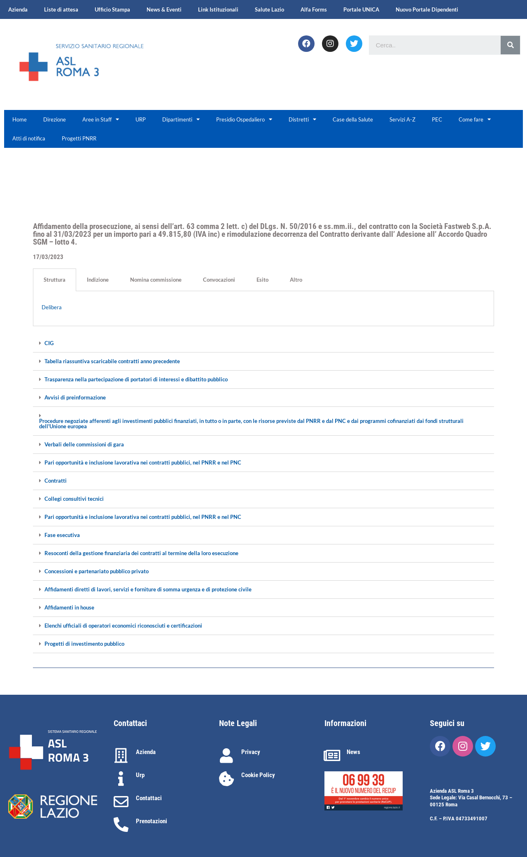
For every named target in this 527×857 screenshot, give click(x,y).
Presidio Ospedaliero (244, 119)
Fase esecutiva (62, 535)
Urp (140, 775)
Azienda (18, 9)
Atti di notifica (28, 138)
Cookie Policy (258, 775)
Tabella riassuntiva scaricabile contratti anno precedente (112, 361)
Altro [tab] (296, 279)
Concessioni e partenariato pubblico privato (96, 571)
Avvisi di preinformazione (75, 397)
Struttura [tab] (54, 279)
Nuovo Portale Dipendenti (427, 9)
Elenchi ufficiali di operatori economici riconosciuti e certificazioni (123, 625)
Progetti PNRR (79, 138)
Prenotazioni (151, 821)
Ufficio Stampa (112, 9)
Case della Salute (353, 119)
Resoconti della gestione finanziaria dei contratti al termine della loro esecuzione (141, 553)
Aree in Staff (100, 119)
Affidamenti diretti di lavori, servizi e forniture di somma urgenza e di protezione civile (148, 589)
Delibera (52, 307)
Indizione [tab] (98, 279)
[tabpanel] (263, 309)
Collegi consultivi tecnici (74, 499)
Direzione (54, 119)
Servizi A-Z (402, 119)
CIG (49, 343)
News (353, 752)
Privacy (250, 752)
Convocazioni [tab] (219, 279)
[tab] (263, 343)
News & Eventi (164, 9)
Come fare (475, 119)
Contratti (55, 480)
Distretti (302, 119)
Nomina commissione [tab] (156, 279)
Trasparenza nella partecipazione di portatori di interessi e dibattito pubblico (136, 379)
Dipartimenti (181, 119)
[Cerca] (510, 45)
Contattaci (149, 798)
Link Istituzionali (218, 9)
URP (140, 119)
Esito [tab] (262, 279)
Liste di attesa (61, 9)
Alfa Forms (314, 9)
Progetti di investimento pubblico (84, 644)
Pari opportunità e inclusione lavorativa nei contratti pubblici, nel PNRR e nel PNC (142, 462)
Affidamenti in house (69, 607)
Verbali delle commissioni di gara (84, 444)
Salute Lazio (269, 9)
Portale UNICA (361, 9)
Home (19, 119)
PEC (437, 119)
